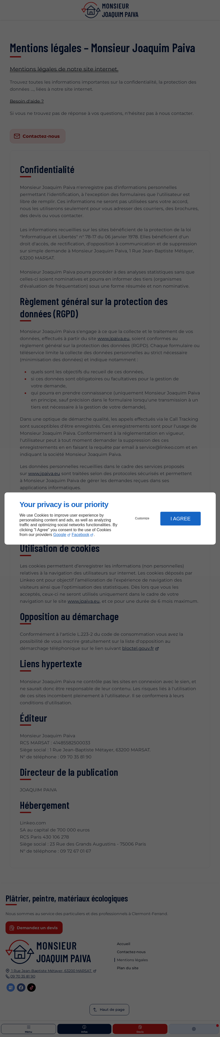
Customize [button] (142, 518)
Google (59, 534)
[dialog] (110, 518)
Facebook (80, 534)
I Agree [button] (180, 518)
